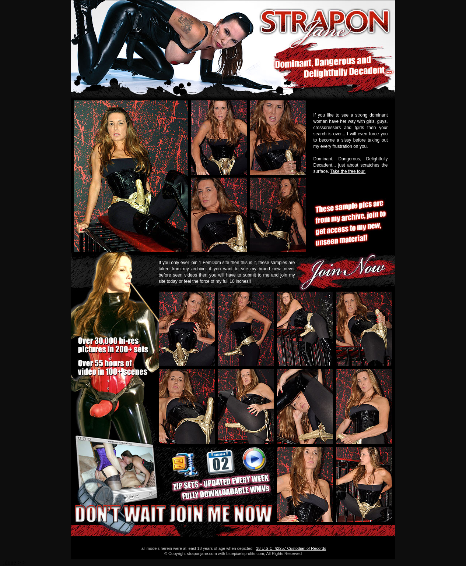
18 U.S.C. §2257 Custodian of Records (291, 548)
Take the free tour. (347, 171)
